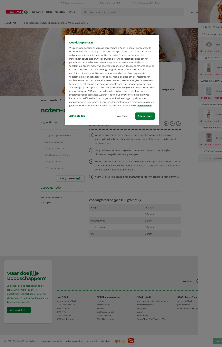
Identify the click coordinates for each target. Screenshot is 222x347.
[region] (112, 80)
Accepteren (145, 116)
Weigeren (122, 116)
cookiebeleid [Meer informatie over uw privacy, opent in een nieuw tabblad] (144, 105)
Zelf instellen (77, 115)
